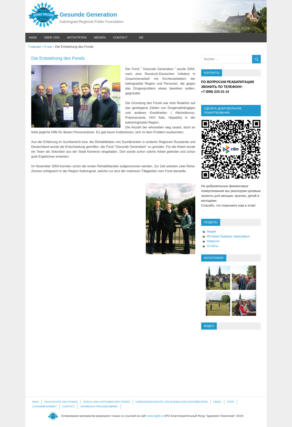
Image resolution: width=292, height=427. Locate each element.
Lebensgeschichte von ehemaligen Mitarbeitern (171, 401)
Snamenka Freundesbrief (99, 406)
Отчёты (212, 246)
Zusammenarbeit (44, 406)
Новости (213, 241)
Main (33, 37)
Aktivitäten (77, 37)
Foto (230, 401)
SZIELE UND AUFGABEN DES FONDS (106, 401)
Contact (120, 37)
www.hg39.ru (155, 415)
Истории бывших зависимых (228, 236)
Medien (100, 37)
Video (217, 401)
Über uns (52, 37)
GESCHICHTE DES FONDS (61, 401)
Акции (211, 231)
